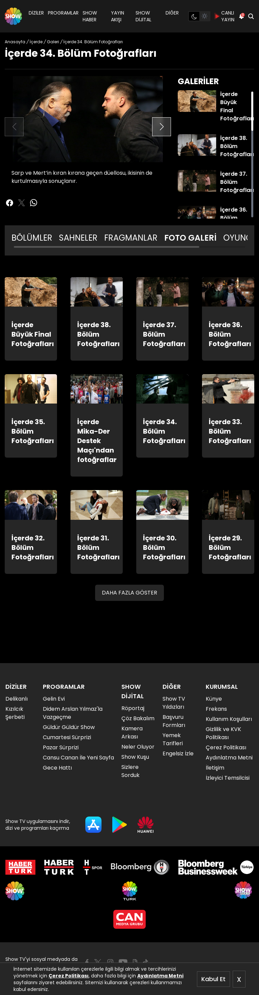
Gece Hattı (57, 768)
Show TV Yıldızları (174, 703)
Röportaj (132, 708)
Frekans (216, 709)
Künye (214, 699)
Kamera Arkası (132, 733)
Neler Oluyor (137, 747)
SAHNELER (78, 237)
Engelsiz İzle (178, 753)
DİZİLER (36, 12)
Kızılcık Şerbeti (15, 713)
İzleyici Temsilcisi (228, 778)
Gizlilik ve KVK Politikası (223, 733)
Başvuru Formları (174, 721)
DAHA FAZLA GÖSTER (129, 593)
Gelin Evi (54, 699)
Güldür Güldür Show (69, 727)
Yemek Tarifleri (173, 739)
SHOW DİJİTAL (143, 16)
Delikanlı (16, 699)
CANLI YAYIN (224, 16)
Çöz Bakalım (137, 718)
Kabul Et (213, 979)
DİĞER (172, 12)
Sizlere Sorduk (130, 771)
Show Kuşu (135, 757)
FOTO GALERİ (190, 237)
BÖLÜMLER (31, 237)
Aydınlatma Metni (160, 975)
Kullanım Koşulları (229, 719)
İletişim (215, 768)
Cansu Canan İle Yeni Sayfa (78, 757)
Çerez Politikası (69, 975)
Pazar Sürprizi (61, 747)
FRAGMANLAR (130, 237)
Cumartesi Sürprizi (67, 737)
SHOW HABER (90, 16)
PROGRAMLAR (63, 12)
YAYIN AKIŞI (117, 16)
